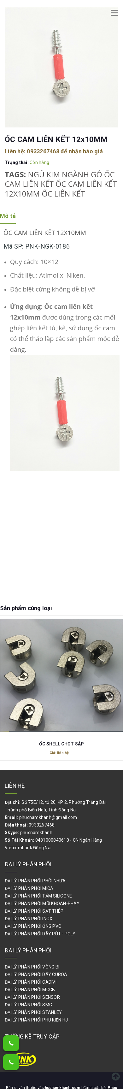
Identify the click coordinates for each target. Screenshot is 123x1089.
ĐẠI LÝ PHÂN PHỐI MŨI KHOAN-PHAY (42, 903)
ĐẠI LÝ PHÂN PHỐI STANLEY (33, 1012)
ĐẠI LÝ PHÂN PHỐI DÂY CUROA (36, 974)
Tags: (16, 174)
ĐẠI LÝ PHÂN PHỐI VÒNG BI (32, 966)
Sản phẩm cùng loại (26, 608)
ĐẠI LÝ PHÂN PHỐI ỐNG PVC (33, 926)
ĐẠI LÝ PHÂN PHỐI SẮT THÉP (34, 911)
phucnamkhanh (36, 832)
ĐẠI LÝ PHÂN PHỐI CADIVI (30, 982)
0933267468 (43, 151)
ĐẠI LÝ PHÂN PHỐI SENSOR (32, 997)
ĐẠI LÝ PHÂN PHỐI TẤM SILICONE (38, 895)
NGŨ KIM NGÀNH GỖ (65, 174)
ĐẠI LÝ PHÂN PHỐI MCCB (30, 989)
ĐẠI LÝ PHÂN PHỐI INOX (28, 918)
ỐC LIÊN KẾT (63, 194)
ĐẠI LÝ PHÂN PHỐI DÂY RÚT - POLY (40, 933)
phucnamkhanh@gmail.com (48, 817)
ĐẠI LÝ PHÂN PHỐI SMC (28, 1004)
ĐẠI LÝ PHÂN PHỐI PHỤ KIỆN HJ (36, 1019)
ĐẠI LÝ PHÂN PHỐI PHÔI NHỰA (35, 880)
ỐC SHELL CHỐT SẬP (61, 743)
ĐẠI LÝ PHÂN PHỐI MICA (29, 888)
